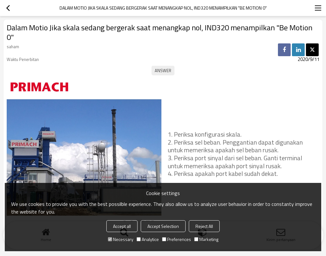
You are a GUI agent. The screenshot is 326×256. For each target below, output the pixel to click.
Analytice (148, 239)
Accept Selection (163, 226)
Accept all (122, 226)
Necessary (120, 239)
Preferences (176, 239)
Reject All (204, 226)
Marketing (206, 239)
